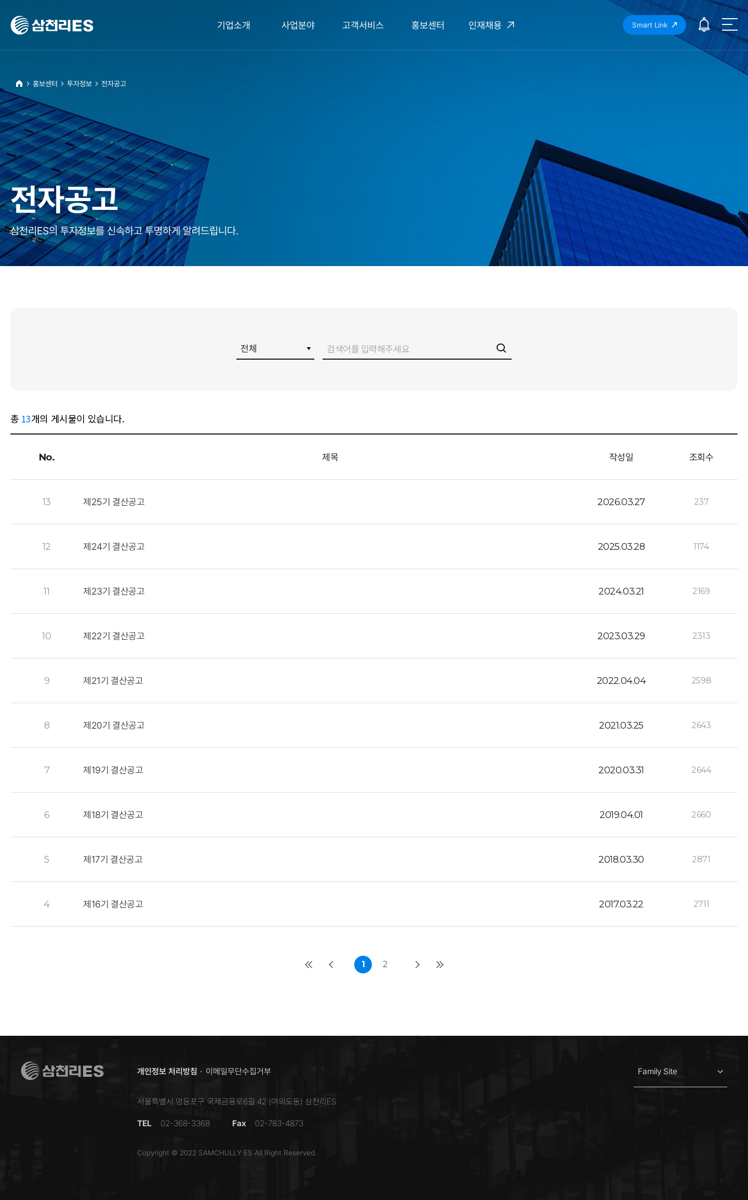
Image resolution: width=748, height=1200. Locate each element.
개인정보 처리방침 (167, 1071)
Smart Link (654, 25)
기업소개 (233, 25)
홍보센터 (428, 25)
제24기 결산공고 (113, 546)
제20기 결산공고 (113, 725)
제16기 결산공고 (113, 904)
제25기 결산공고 (113, 501)
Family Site (657, 1071)
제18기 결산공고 (113, 814)
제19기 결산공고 (113, 769)
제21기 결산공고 (113, 680)
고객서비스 (363, 25)
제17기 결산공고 (112, 859)
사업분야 (298, 25)
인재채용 (493, 25)
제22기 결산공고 (113, 635)
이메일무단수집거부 (238, 1071)
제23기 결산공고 (113, 591)
